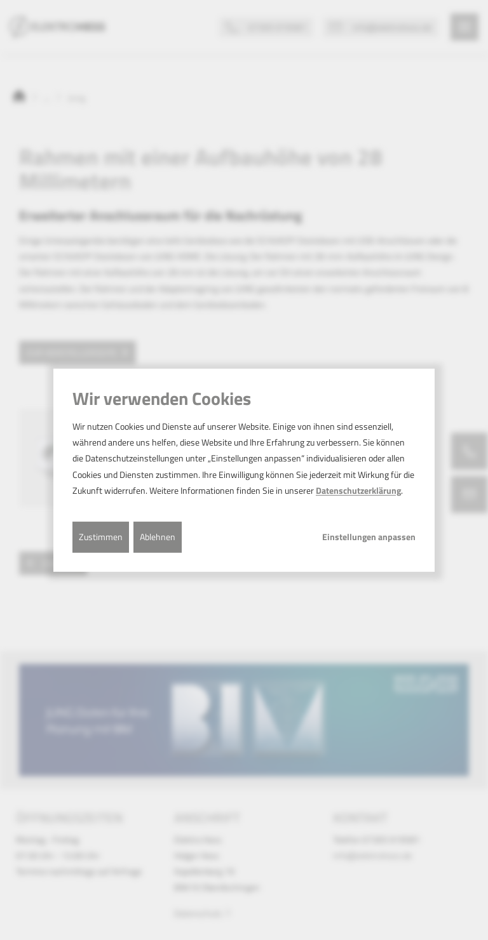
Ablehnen (157, 536)
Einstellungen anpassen (369, 537)
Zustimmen (101, 536)
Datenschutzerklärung (358, 490)
